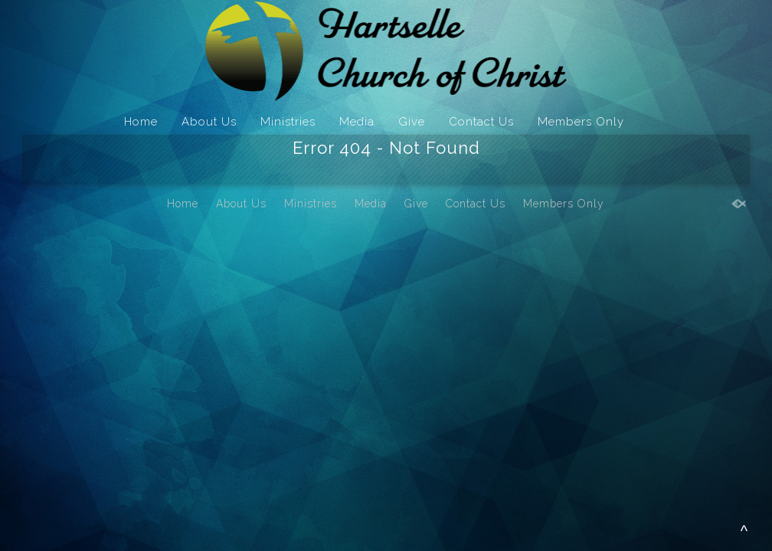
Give (411, 122)
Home (141, 122)
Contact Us (481, 122)
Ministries (288, 122)
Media (357, 122)
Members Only (581, 122)
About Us (209, 122)
